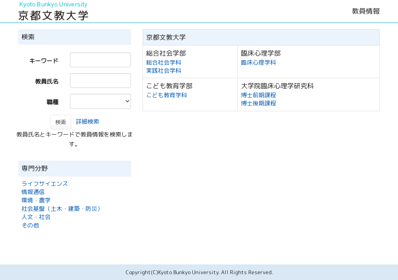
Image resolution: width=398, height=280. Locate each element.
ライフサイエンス (44, 184)
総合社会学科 (163, 62)
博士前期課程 (258, 95)
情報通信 (33, 192)
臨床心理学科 (258, 62)
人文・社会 (36, 217)
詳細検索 (87, 121)
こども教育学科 (166, 95)
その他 (30, 225)
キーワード (43, 61)
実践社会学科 (163, 70)
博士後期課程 (258, 103)
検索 (60, 122)
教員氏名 (46, 81)
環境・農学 (36, 200)
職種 (52, 102)
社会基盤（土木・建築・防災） (62, 209)
